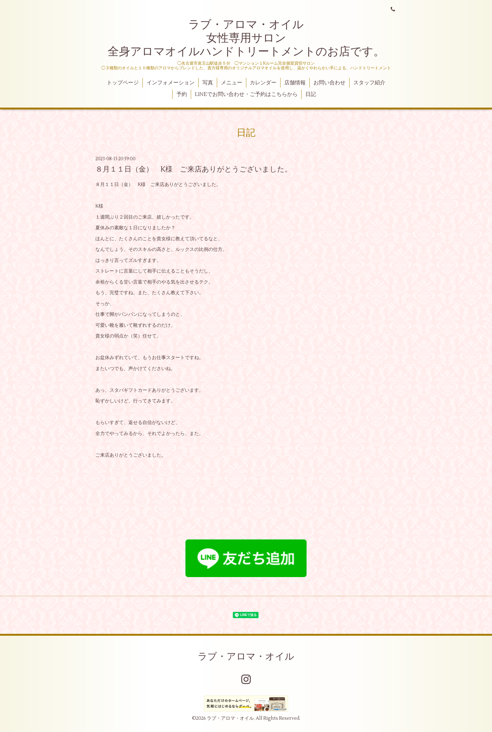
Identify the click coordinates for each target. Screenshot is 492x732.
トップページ (123, 82)
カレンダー (263, 82)
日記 (310, 94)
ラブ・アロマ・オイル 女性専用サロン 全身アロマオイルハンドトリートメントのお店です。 (246, 38)
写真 (207, 82)
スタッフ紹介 (369, 82)
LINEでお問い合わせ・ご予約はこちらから (246, 94)
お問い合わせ (329, 82)
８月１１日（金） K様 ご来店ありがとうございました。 (193, 169)
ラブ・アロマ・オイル (246, 656)
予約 (181, 94)
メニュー (231, 82)
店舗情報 (295, 82)
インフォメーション (171, 82)
